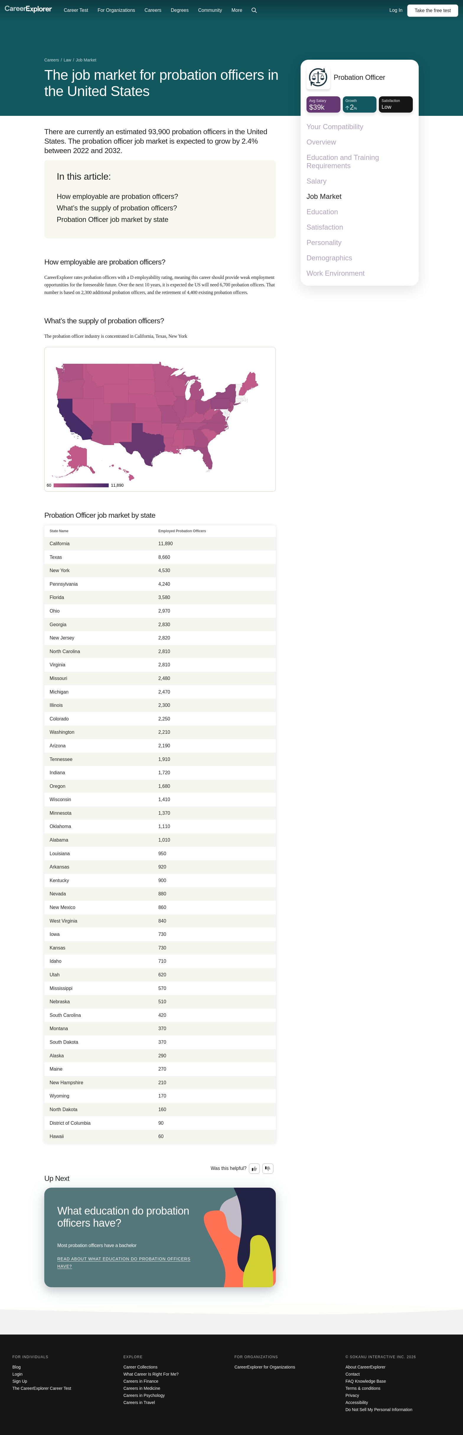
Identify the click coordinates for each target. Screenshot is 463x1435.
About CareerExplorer (365, 1367)
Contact (352, 1374)
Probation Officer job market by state (112, 219)
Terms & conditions (362, 1388)
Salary (317, 181)
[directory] (160, 199)
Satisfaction (325, 227)
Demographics (329, 258)
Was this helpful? (229, 1168)
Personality (324, 242)
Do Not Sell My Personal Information (378, 1409)
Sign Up (19, 1381)
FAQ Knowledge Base (365, 1381)
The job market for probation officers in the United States (161, 83)
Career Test (76, 10)
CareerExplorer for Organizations (264, 1367)
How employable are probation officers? (117, 196)
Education (322, 212)
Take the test (433, 10)
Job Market (324, 196)
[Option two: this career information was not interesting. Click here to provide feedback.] (267, 1168)
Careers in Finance (140, 1381)
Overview (321, 142)
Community (210, 10)
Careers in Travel (139, 1402)
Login (17, 1374)
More (236, 10)
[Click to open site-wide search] (254, 10)
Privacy (352, 1395)
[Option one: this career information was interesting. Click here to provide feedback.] (254, 1168)
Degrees (179, 10)
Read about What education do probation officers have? (123, 1263)
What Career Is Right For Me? (151, 1374)
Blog (16, 1367)
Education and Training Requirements (343, 161)
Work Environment (336, 273)
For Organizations (116, 10)
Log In (395, 10)
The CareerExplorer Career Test (41, 1388)
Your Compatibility (335, 127)
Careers (153, 10)
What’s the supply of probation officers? (117, 208)
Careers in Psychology (144, 1395)
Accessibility (356, 1402)
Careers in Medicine (141, 1388)
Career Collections (140, 1367)
